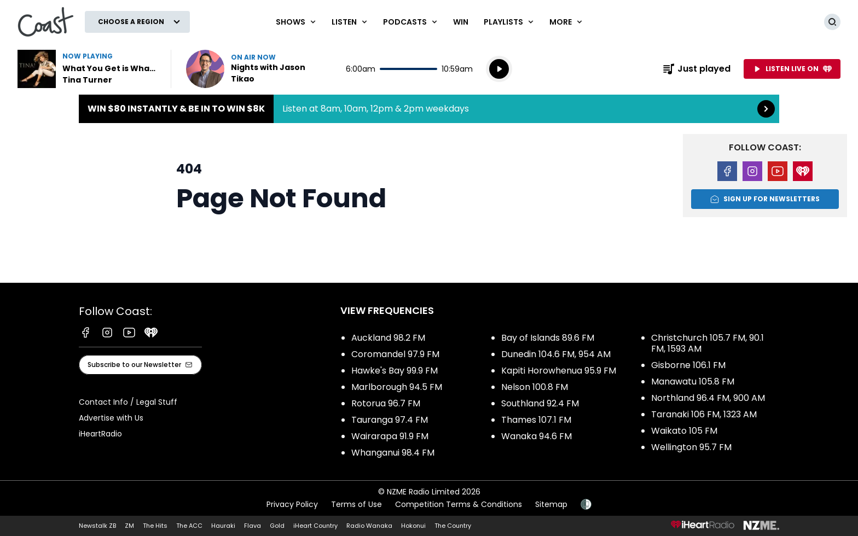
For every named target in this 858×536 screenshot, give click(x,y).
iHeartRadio (100, 433)
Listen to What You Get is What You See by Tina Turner (88, 69)
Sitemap (551, 504)
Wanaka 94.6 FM (536, 436)
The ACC (189, 525)
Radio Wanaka (369, 525)
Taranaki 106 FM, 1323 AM (704, 414)
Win (460, 21)
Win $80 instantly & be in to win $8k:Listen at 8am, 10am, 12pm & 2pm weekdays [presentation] (429, 109)
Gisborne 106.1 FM (688, 365)
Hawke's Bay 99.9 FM (394, 370)
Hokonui (413, 525)
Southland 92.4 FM (540, 403)
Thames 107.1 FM (536, 419)
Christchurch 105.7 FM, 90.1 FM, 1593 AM (707, 343)
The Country (452, 525)
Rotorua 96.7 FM (385, 403)
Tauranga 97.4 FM (389, 419)
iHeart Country (315, 525)
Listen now (256, 69)
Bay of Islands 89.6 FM (547, 337)
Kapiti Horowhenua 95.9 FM (558, 370)
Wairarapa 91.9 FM (389, 436)
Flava (252, 525)
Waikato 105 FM (684, 430)
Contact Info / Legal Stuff (128, 402)
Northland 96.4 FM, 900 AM (708, 398)
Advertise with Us (111, 417)
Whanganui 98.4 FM (392, 452)
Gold (277, 525)
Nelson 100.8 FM (534, 387)
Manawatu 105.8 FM (692, 381)
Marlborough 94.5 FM (396, 387)
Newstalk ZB (97, 525)
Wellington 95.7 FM (691, 447)
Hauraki (223, 525)
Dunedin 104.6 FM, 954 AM (556, 354)
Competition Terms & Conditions (458, 504)
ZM (129, 525)
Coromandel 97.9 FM (395, 354)
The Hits (155, 525)
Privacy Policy (292, 504)
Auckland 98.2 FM (388, 337)
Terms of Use (356, 504)
